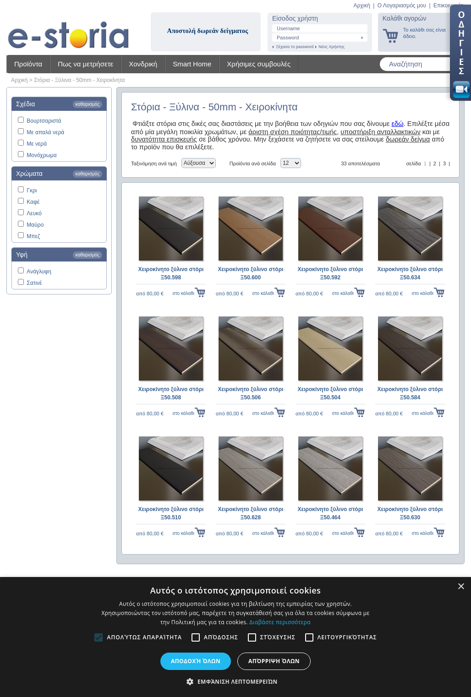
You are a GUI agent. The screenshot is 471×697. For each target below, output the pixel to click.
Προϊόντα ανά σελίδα (253, 163)
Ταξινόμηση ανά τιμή (154, 163)
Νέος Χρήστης (331, 46)
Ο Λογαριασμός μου (402, 5)
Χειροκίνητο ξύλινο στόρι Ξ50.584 (410, 393)
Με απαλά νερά (45, 132)
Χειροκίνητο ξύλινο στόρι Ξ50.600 (251, 273)
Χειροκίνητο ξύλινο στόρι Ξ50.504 (330, 393)
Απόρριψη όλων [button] (274, 661)
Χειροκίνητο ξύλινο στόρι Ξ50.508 (171, 393)
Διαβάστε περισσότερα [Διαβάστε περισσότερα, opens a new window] (280, 622)
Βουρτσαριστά (44, 121)
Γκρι (32, 190)
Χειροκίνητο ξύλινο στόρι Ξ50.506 (251, 393)
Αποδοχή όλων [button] (195, 661)
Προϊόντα (28, 64)
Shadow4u (68, 27)
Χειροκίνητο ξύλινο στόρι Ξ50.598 (171, 273)
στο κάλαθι (183, 293)
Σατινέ (34, 283)
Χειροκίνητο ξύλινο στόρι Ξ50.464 (330, 513)
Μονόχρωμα (41, 155)
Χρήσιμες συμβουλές (258, 64)
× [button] (460, 586)
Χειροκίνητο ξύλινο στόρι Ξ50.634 (410, 273)
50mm (83, 80)
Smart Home (192, 64)
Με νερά (37, 144)
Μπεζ (33, 236)
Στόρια (42, 80)
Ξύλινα (63, 80)
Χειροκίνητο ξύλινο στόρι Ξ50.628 (251, 513)
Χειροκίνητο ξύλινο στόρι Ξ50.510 (171, 513)
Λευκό (34, 213)
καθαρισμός (87, 104)
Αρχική (361, 5)
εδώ (398, 123)
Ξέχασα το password (294, 46)
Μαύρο (35, 225)
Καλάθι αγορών (405, 18)
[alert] (235, 637)
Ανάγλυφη (39, 271)
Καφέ (33, 202)
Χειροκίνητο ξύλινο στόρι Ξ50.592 (330, 273)
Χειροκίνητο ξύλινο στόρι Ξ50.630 (410, 513)
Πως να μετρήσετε (85, 64)
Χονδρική (143, 64)
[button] (235, 681)
